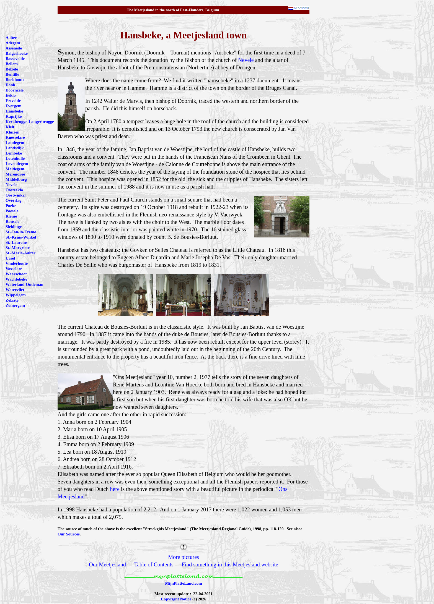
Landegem (15, 142)
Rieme (11, 216)
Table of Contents (154, 564)
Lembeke (14, 153)
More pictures (183, 557)
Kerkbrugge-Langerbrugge (30, 121)
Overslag (14, 200)
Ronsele (12, 221)
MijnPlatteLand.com (183, 583)
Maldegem (15, 169)
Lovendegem (17, 163)
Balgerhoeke (17, 53)
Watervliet (15, 289)
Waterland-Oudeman (24, 284)
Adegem (13, 43)
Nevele (246, 60)
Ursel (10, 258)
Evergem (13, 106)
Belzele (12, 69)
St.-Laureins (16, 242)
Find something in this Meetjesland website (230, 564)
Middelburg (16, 179)
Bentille (12, 74)
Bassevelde (15, 58)
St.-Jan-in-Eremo (21, 232)
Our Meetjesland (107, 564)
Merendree (15, 174)
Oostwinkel (16, 195)
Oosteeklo (14, 190)
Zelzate (12, 300)
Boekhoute (15, 79)
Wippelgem (16, 295)
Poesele (12, 211)
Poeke (11, 205)
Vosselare (14, 268)
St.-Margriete (18, 247)
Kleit (10, 127)
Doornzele (15, 90)
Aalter (11, 37)
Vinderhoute (17, 263)
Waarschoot (16, 274)
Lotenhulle (15, 158)
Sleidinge (14, 226)
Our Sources (69, 534)
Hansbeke (14, 111)
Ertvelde (13, 100)
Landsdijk (15, 148)
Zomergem (15, 305)
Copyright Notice (176, 599)
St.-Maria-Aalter (20, 253)
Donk (10, 85)
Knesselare (15, 137)
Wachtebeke (16, 279)
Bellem (12, 64)
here (114, 489)
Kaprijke (14, 116)
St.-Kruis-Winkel (21, 237)
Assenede (14, 48)
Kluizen (12, 132)
